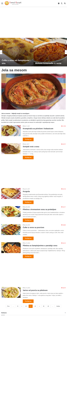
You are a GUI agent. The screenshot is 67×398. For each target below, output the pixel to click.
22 (35, 306)
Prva (8, 306)
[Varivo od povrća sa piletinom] (11, 292)
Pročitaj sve (28, 139)
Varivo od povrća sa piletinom (35, 290)
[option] (17, 52)
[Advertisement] (33, 21)
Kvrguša (26, 191)
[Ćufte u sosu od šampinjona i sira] (17, 52)
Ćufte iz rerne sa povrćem (33, 227)
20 (26, 306)
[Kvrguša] (11, 193)
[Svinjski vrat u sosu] (11, 148)
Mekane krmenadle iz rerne (48, 63)
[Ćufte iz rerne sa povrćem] (11, 229)
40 (48, 306)
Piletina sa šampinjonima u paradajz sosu (40, 245)
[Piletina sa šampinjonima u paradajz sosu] (11, 247)
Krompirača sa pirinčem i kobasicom (38, 129)
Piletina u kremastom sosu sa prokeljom (39, 209)
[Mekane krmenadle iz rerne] (50, 52)
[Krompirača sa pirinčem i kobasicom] (11, 130)
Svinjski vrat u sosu (31, 147)
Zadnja (58, 306)
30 (43, 306)
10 (17, 306)
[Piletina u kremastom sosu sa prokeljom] (11, 211)
